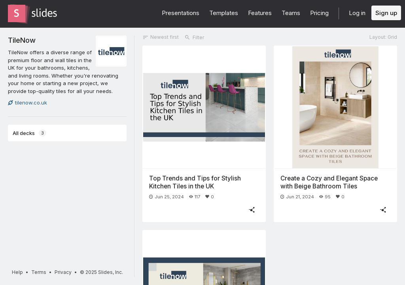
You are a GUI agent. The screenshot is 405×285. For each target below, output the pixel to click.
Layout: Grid (383, 37)
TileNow (22, 40)
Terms (38, 272)
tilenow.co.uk (27, 102)
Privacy (63, 272)
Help (17, 272)
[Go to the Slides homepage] (16, 13)
